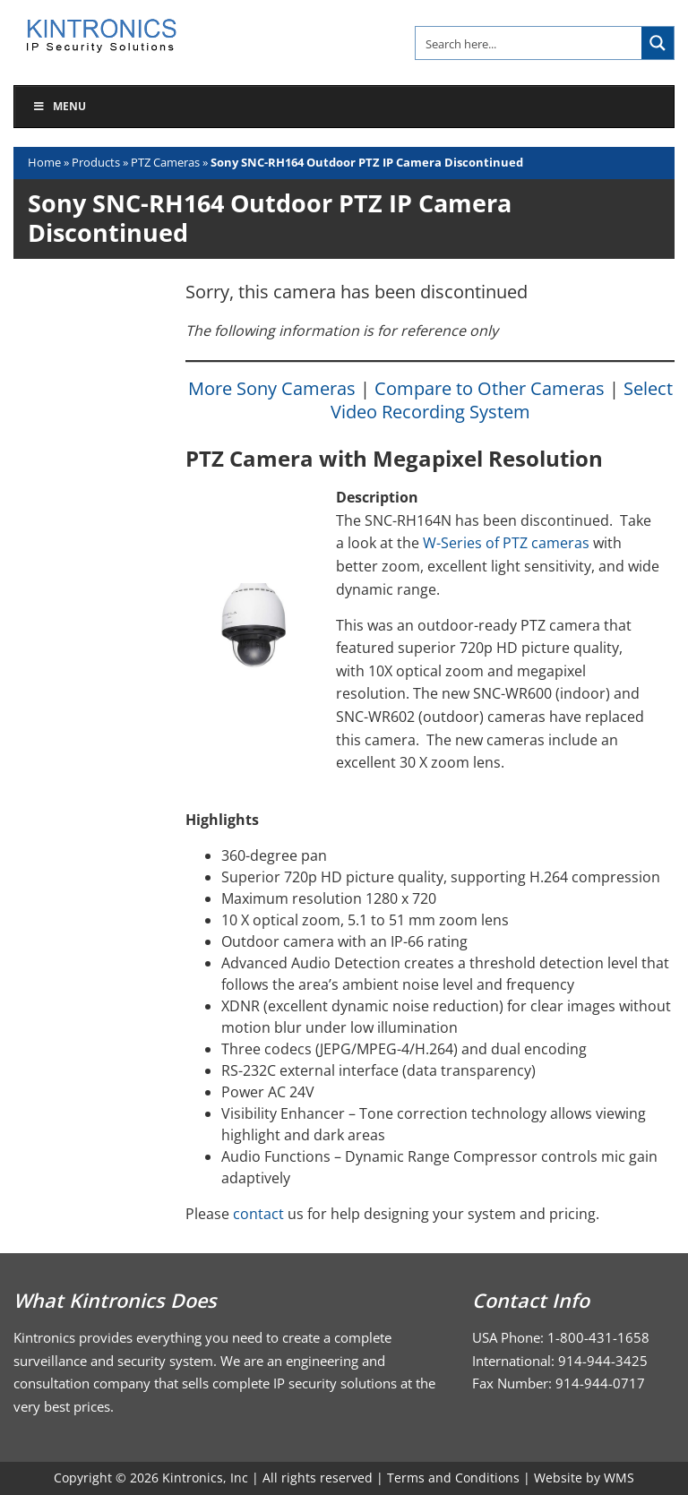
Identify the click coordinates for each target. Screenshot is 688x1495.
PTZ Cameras (165, 162)
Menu (59, 106)
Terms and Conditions (453, 1477)
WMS (619, 1477)
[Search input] (529, 43)
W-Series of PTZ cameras (506, 543)
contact (258, 1214)
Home (44, 162)
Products (96, 162)
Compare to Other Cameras (489, 388)
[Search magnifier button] (657, 43)
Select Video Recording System (502, 400)
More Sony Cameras (272, 388)
